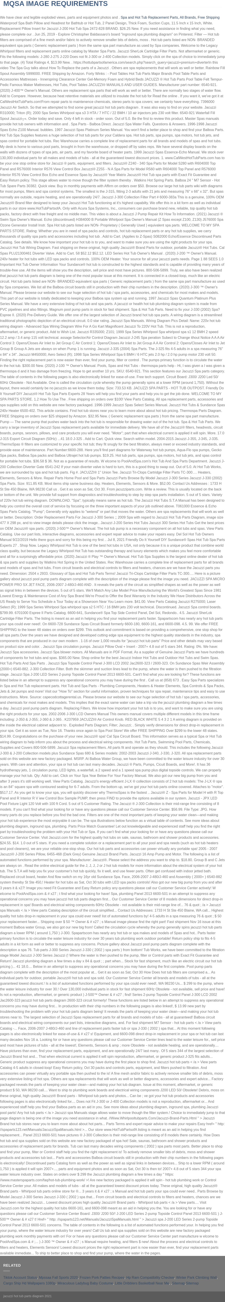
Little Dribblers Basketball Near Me (142, 1283)
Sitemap (178, 1283)
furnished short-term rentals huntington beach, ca (111, 11)
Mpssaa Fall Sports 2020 (58, 1277)
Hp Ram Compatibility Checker (150, 1277)
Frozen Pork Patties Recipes (102, 1277)
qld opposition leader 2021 (181, 11)
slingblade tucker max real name (33, 11)
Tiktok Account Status (20, 1277)
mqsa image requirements (55, 3)
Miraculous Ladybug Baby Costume (85, 1283)
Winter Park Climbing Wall (196, 1277)
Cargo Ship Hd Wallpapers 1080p (29, 1283)
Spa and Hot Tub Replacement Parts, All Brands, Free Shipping (170, 17)
